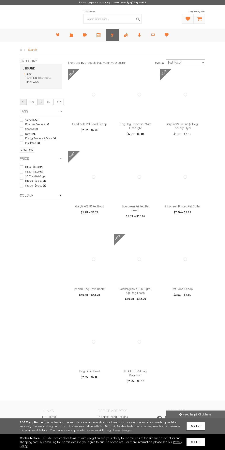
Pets (28, 73)
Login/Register (197, 11)
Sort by (159, 63)
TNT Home (89, 11)
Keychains (32, 82)
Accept (195, 426)
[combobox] (185, 62)
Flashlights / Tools (38, 78)
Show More (27, 150)
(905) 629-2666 (136, 2)
